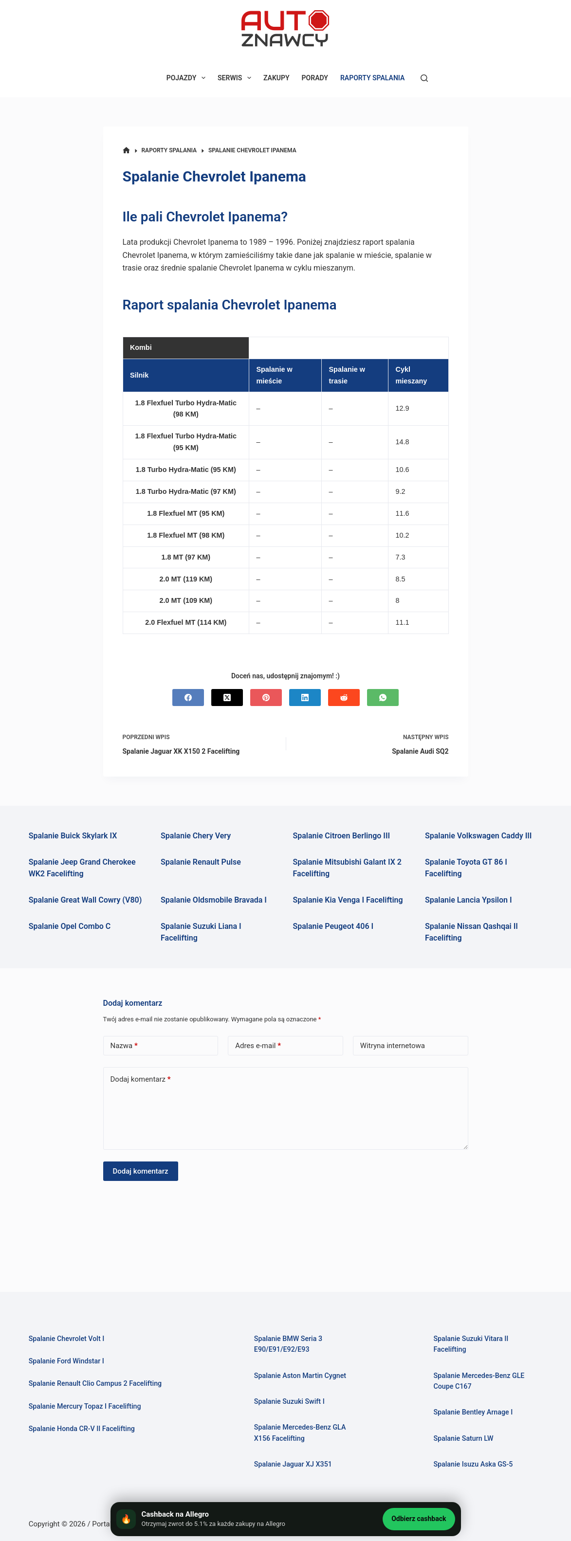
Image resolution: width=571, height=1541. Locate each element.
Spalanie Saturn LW (464, 1438)
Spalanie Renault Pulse (201, 862)
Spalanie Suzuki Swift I (290, 1401)
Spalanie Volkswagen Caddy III (478, 835)
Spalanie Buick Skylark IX (73, 835)
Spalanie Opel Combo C (70, 926)
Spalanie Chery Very (196, 835)
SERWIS (236, 78)
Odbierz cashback (418, 1519)
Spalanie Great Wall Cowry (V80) (85, 900)
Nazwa (124, 1046)
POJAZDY (187, 78)
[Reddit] (344, 697)
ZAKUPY (276, 78)
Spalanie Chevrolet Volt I (68, 1339)
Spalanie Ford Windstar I (68, 1362)
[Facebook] (188, 697)
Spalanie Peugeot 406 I (333, 926)
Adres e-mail (258, 1046)
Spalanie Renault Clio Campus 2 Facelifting (97, 1384)
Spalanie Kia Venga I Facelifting (348, 900)
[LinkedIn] (305, 697)
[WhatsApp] (383, 697)
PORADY (315, 78)
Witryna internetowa (392, 1045)
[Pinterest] (266, 697)
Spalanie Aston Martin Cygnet (301, 1376)
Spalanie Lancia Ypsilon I (468, 900)
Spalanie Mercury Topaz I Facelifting (87, 1406)
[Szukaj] (424, 78)
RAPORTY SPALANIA (372, 78)
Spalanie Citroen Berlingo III (341, 835)
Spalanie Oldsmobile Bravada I (214, 900)
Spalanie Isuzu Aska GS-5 (474, 1464)
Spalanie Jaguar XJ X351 (294, 1464)
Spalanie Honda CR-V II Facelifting (83, 1429)
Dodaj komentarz (141, 1079)
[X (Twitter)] (227, 697)
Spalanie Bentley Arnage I (474, 1412)
